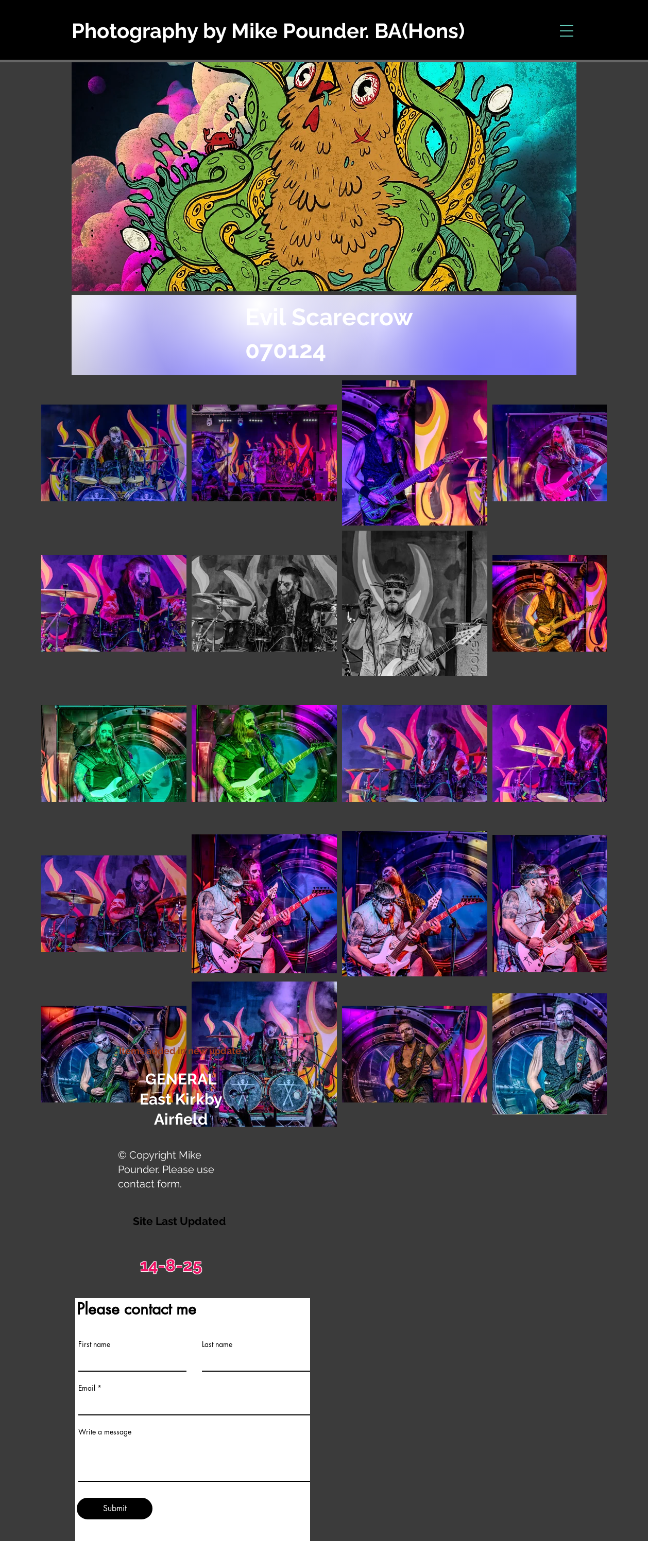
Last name (217, 1344)
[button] (567, 31)
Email (86, 1388)
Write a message (104, 1431)
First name (94, 1344)
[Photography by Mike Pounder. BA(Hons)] (309, 30)
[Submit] (114, 1508)
